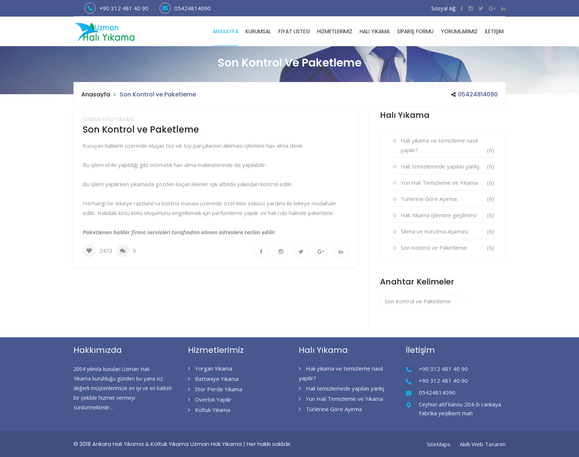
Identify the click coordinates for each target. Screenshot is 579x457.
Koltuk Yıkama (209, 409)
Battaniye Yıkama (213, 378)
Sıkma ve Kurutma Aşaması (434, 231)
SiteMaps (438, 444)
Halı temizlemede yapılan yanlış (440, 166)
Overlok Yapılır (210, 399)
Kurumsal (258, 31)
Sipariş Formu (415, 31)
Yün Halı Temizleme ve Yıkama (439, 182)
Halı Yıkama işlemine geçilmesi (438, 215)
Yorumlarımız (459, 31)
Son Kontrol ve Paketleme (434, 247)
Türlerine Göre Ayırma (429, 198)
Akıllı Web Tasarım (483, 444)
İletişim (494, 31)
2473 (106, 250)
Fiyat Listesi (294, 31)
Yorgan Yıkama (210, 368)
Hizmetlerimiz (334, 31)
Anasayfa (225, 31)
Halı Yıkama (375, 31)
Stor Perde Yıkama (215, 389)
